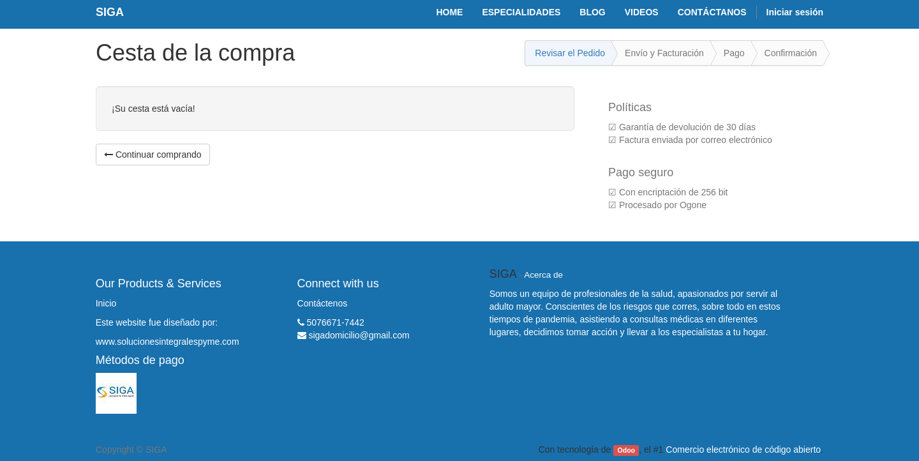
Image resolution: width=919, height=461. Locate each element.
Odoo (626, 450)
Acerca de (543, 275)
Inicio (106, 303)
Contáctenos (322, 303)
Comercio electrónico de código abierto (743, 449)
